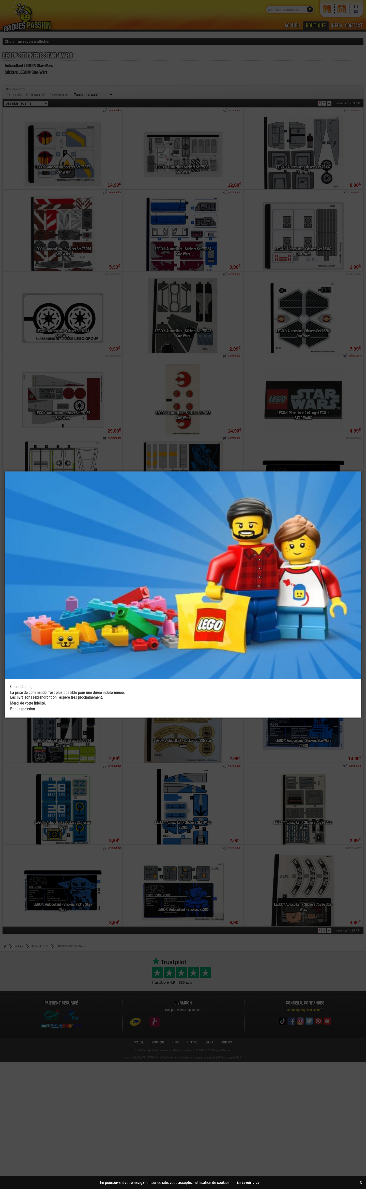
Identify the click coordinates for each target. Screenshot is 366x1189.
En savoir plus (248, 1182)
